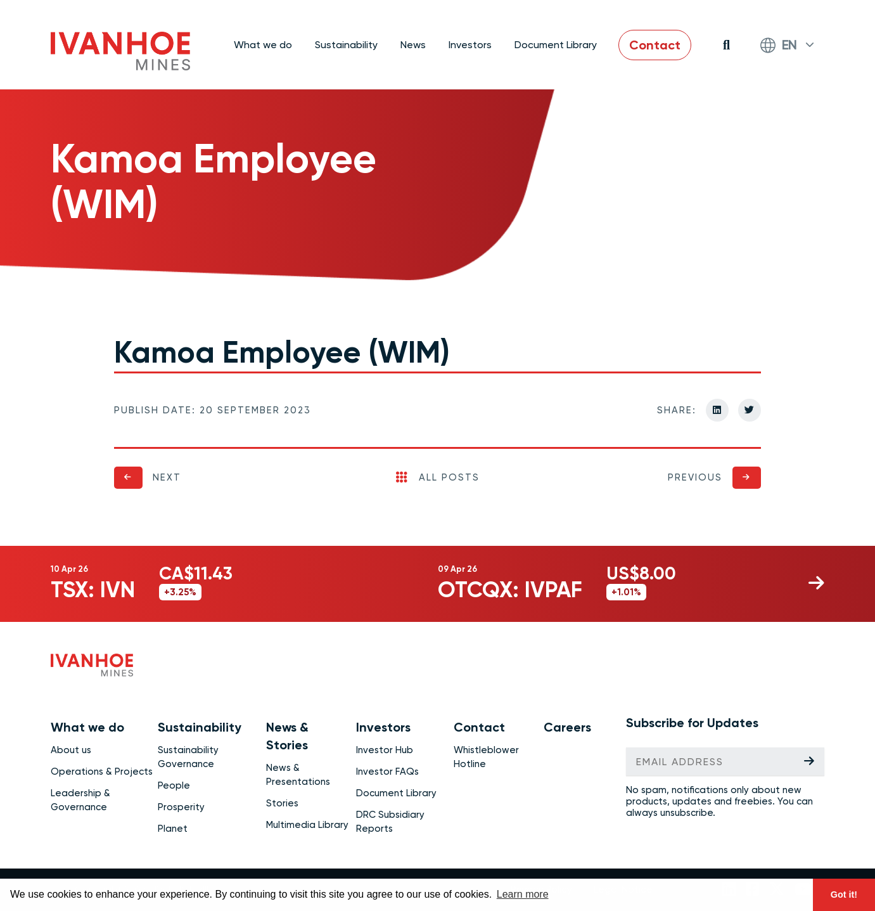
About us (71, 750)
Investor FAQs (387, 771)
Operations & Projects (102, 771)
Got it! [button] (844, 894)
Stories (282, 803)
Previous (695, 477)
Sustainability (199, 727)
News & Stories (287, 736)
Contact (654, 45)
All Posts (438, 477)
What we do (87, 727)
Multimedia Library (307, 824)
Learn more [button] (523, 894)
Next (167, 477)
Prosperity (181, 807)
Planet (173, 828)
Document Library (555, 45)
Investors (383, 727)
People (174, 785)
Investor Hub (384, 750)
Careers (567, 727)
